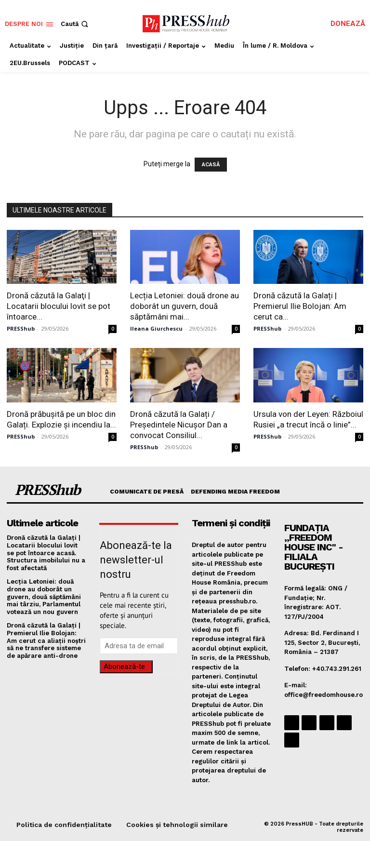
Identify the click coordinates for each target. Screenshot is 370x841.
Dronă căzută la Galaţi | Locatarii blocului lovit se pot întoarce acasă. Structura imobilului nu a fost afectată (46, 552)
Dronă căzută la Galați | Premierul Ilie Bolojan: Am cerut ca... (299, 306)
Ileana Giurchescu (156, 328)
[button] (75, 23)
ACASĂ (211, 164)
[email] (139, 646)
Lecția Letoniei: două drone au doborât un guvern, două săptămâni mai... (184, 306)
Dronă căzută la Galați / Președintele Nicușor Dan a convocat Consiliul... (178, 424)
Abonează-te (124, 666)
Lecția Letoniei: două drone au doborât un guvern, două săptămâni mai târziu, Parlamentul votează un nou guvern (44, 596)
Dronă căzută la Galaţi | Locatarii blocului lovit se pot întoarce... (58, 306)
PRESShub (21, 328)
